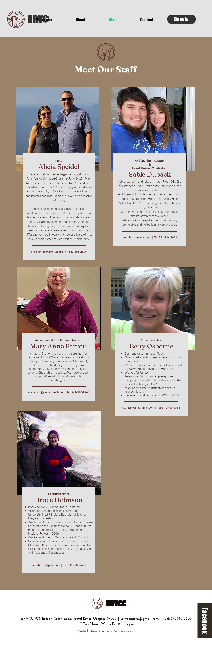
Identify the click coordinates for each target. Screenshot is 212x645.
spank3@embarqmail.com (138, 407)
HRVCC (116, 603)
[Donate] (181, 19)
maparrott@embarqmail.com (46, 392)
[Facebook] (205, 620)
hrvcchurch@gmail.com (136, 237)
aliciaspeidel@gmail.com (46, 251)
